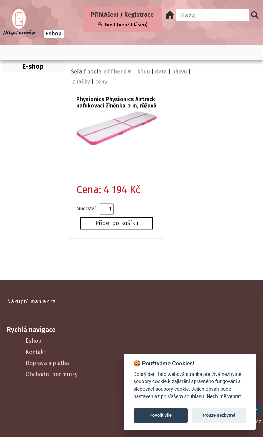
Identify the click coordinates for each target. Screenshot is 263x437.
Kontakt (36, 352)
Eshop (54, 33)
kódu (143, 72)
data (161, 72)
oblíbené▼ (118, 72)
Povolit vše (161, 415)
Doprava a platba (47, 363)
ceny (101, 82)
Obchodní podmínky (52, 374)
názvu (179, 72)
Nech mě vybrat (223, 397)
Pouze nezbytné (219, 415)
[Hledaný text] (212, 15)
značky (81, 82)
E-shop (33, 66)
